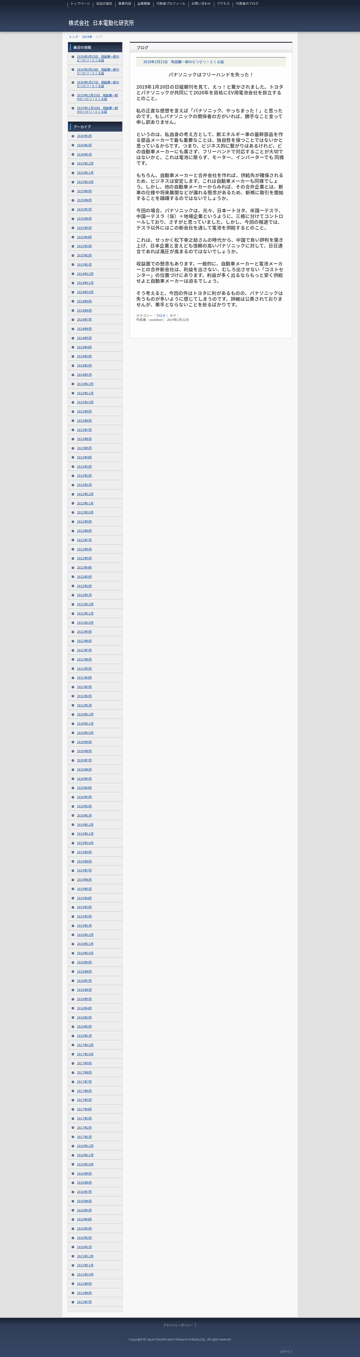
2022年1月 (84, 595)
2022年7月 (84, 540)
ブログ (142, 47)
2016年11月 (85, 1155)
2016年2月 (84, 1237)
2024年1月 (84, 374)
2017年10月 (85, 1054)
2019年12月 (85, 824)
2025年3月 (84, 246)
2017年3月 (84, 1118)
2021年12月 (85, 604)
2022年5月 (84, 558)
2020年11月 (85, 723)
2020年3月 (84, 797)
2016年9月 (84, 1173)
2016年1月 (84, 1247)
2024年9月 (84, 301)
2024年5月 (84, 338)
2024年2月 (84, 365)
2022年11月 (85, 503)
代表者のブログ (247, 3)
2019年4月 (84, 898)
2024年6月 (84, 328)
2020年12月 (85, 714)
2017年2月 (84, 1127)
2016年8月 (84, 1182)
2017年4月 (84, 1109)
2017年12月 (85, 1045)
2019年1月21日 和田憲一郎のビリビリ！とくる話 (183, 61)
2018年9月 (84, 962)
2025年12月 (85, 163)
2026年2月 (84, 145)
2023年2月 (84, 475)
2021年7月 (84, 650)
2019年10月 (85, 843)
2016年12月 (85, 1145)
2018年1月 (84, 1035)
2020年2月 (84, 806)
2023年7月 (84, 430)
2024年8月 (84, 310)
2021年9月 (84, 631)
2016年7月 (84, 1191)
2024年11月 (85, 282)
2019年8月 (84, 861)
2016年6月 (84, 1201)
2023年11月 (85, 393)
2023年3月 (84, 466)
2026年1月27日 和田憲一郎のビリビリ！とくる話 (98, 84)
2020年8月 (84, 751)
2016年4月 (84, 1219)
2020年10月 (85, 732)
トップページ (80, 3)
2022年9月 (84, 521)
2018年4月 (84, 1008)
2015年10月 (85, 1274)
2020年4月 (84, 787)
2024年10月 (85, 292)
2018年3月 (84, 1017)
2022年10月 (85, 512)
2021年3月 (84, 686)
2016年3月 (84, 1228)
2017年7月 (84, 1081)
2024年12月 (85, 273)
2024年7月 (84, 319)
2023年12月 (85, 384)
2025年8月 (84, 200)
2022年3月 (84, 576)
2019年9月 (84, 852)
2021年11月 (85, 613)
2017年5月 (84, 1100)
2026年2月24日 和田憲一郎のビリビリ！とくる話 (98, 71)
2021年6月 (84, 659)
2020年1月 (84, 815)
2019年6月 (84, 879)
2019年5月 (84, 889)
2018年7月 (84, 980)
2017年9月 (84, 1063)
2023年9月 (84, 411)
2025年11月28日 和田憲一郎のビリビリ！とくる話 (97, 110)
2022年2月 (84, 586)
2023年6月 (84, 439)
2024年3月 (84, 356)
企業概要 (143, 3)
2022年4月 (84, 567)
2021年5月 (84, 668)
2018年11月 (85, 943)
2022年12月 (85, 494)
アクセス (223, 3)
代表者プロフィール (171, 3)
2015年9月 (84, 1283)
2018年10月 (85, 953)
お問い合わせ (201, 3)
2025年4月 (84, 237)
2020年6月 (84, 769)
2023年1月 (84, 484)
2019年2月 (84, 916)
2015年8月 (84, 1293)
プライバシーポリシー (178, 1325)
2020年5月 (84, 778)
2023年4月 (84, 457)
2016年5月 (84, 1210)
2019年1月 (84, 925)
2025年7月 (84, 209)
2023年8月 (84, 420)
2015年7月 (84, 1302)
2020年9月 (84, 742)
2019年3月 (84, 907)
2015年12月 (85, 1256)
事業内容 (124, 3)
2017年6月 (84, 1091)
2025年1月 (84, 264)
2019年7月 (84, 870)
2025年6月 (84, 218)
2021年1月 (84, 705)
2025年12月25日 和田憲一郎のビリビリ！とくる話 (97, 97)
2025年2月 (84, 255)
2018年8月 (84, 971)
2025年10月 (85, 182)
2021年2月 (84, 696)
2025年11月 (85, 172)
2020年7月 (84, 760)
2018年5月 (84, 999)
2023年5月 (84, 448)
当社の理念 (104, 3)
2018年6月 (84, 989)
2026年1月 (84, 154)
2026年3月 (84, 136)
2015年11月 (85, 1265)
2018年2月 (84, 1026)
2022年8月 (84, 530)
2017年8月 (84, 1072)
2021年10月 (85, 622)
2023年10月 (85, 402)
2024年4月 (84, 347)
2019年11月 (85, 833)
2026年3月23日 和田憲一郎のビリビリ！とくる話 (98, 58)
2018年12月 (85, 934)
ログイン (286, 1351)
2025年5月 (84, 228)
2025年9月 (84, 191)
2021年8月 (84, 641)
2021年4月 (84, 677)
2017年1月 (84, 1136)
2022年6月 (84, 549)
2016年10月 (85, 1164)
